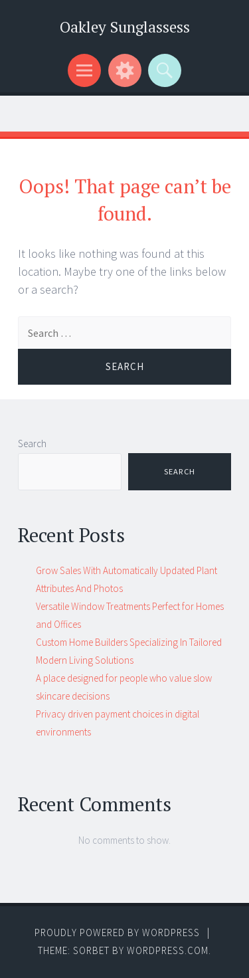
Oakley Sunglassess (125, 27)
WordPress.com (167, 950)
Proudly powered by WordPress (117, 932)
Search (32, 443)
